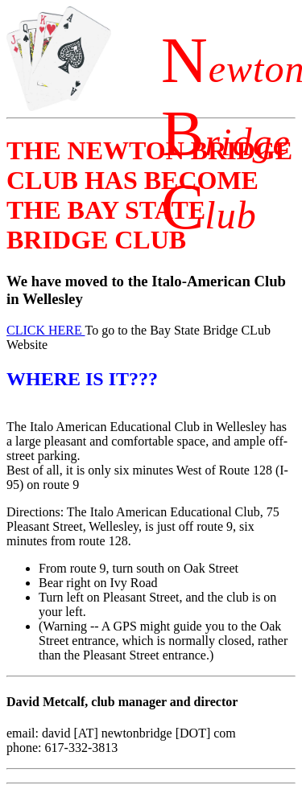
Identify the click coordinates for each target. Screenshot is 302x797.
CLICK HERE (45, 330)
